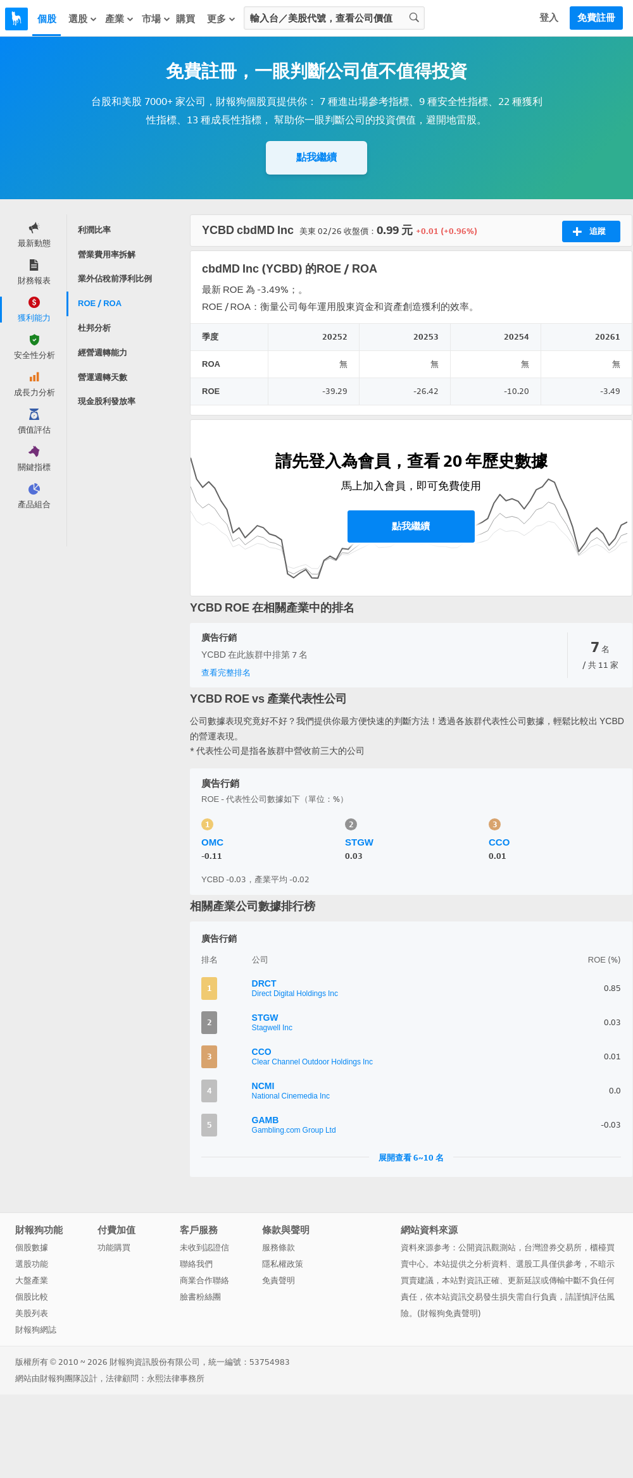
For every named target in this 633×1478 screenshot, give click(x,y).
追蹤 (589, 231)
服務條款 (278, 1247)
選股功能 (31, 1264)
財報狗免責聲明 (449, 1313)
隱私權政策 (282, 1264)
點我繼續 (316, 157)
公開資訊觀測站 (487, 1247)
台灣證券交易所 (553, 1247)
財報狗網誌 (35, 1329)
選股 (82, 18)
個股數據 (31, 1247)
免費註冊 (596, 17)
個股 (46, 19)
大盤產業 (31, 1280)
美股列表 (31, 1313)
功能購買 (113, 1247)
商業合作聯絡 (204, 1280)
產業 (119, 18)
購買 (185, 19)
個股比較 (31, 1297)
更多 (221, 18)
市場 (156, 18)
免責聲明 (278, 1280)
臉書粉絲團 (200, 1297)
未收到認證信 (204, 1247)
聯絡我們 (196, 1264)
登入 (548, 17)
